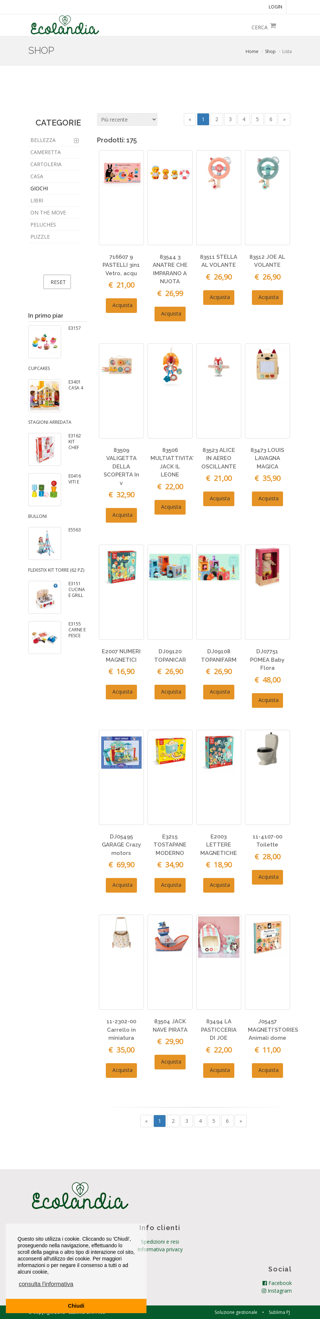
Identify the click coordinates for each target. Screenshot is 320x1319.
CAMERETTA (45, 152)
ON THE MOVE (48, 212)
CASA (36, 176)
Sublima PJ (279, 1312)
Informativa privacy (160, 1248)
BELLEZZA (43, 140)
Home (252, 51)
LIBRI (36, 200)
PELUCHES (43, 224)
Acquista (121, 305)
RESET (58, 282)
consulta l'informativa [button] (46, 1284)
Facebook (277, 1282)
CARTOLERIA (46, 164)
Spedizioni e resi (160, 1241)
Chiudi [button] (76, 1306)
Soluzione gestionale (236, 1312)
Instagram (277, 1290)
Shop (270, 51)
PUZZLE (40, 236)
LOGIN (275, 7)
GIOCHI (39, 188)
